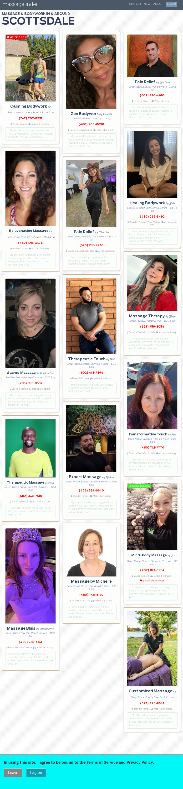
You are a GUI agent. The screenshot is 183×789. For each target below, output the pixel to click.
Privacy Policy (140, 762)
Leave (13, 773)
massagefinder (20, 5)
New (147, 4)
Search (135, 4)
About (158, 4)
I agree (36, 773)
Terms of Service (102, 762)
